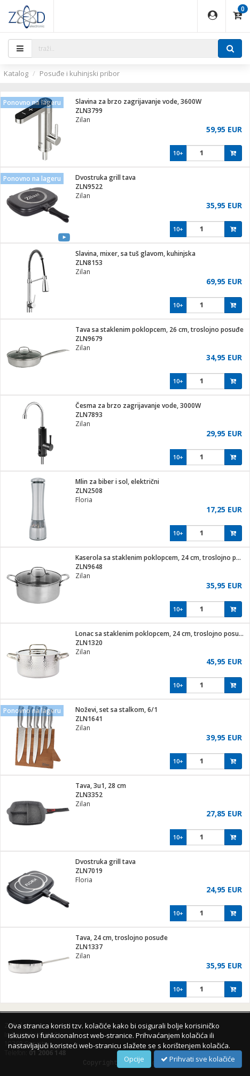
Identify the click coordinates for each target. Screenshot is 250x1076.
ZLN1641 (89, 718)
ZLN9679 (89, 338)
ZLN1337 (89, 946)
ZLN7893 (89, 414)
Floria (83, 499)
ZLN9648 (89, 566)
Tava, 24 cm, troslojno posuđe (121, 937)
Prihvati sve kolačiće (198, 1059)
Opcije (134, 1059)
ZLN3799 (89, 110)
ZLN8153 (89, 262)
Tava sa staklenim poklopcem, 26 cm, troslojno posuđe (159, 329)
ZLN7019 (89, 870)
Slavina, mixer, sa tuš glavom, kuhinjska (135, 253)
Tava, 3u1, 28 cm (100, 785)
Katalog (16, 73)
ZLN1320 (89, 642)
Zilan (82, 119)
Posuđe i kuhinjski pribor (80, 73)
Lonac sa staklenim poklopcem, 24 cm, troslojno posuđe (161, 633)
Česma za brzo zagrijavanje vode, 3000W (138, 405)
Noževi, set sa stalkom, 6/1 (116, 709)
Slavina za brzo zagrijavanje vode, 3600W (138, 101)
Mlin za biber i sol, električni (117, 481)
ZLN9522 (89, 186)
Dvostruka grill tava (105, 177)
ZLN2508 (89, 490)
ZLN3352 (89, 794)
